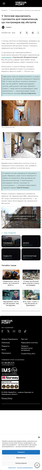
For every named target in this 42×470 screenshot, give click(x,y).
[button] (39, 437)
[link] (2, 331)
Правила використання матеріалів (27, 348)
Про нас (24, 339)
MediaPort (5, 10)
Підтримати (6, 353)
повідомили (6, 57)
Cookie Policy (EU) (28, 353)
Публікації (6, 342)
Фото (4, 349)
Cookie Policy (12, 467)
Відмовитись (21, 457)
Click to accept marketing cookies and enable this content (21, 217)
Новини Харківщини (10, 339)
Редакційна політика (29, 342)
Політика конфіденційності (25, 467)
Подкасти (5, 346)
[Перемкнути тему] (37, 465)
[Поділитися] (33, 33)
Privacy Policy (7, 398)
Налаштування (21, 463)
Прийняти (21, 452)
